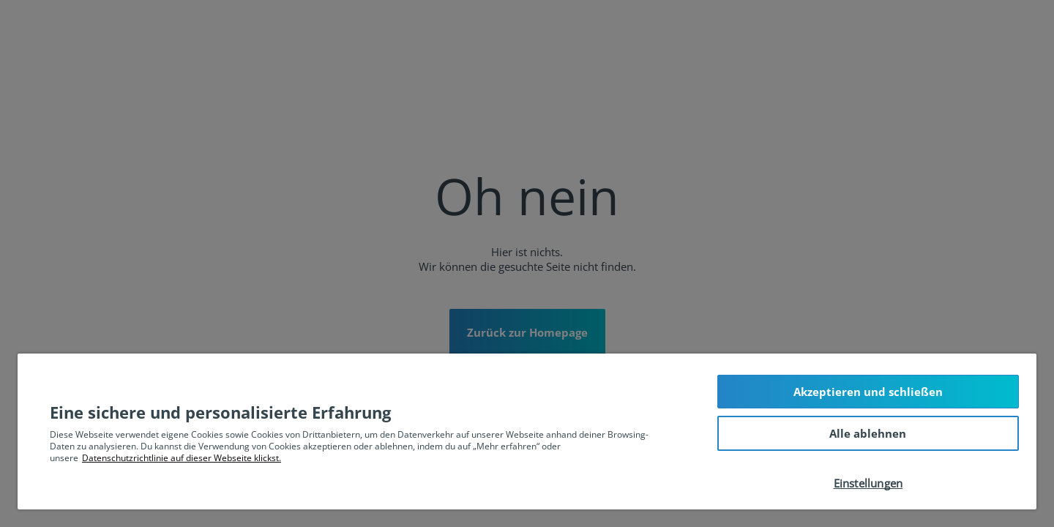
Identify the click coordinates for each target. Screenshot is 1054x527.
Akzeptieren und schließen (868, 391)
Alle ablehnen (867, 433)
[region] (527, 431)
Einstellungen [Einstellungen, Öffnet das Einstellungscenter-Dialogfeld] (868, 483)
